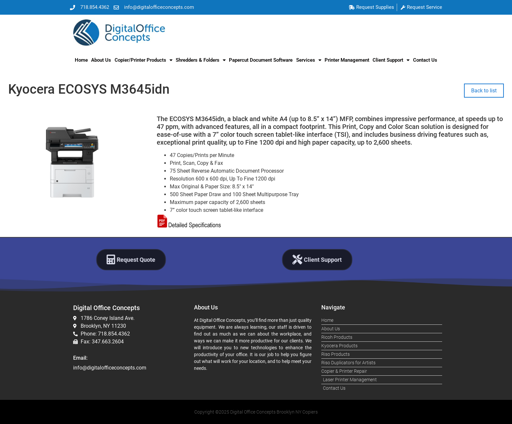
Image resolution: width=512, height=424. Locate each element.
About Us (101, 60)
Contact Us (425, 60)
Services (308, 60)
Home (81, 60)
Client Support (391, 60)
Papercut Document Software (261, 60)
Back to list (484, 90)
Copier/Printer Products (143, 60)
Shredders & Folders (201, 60)
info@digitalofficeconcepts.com (109, 368)
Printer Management (347, 60)
